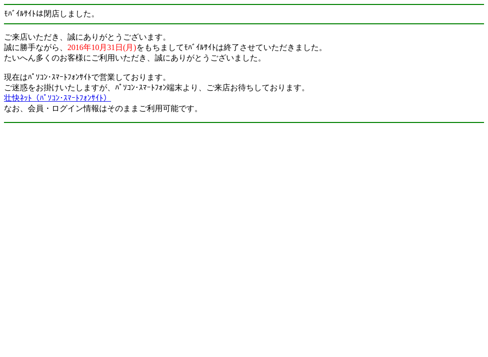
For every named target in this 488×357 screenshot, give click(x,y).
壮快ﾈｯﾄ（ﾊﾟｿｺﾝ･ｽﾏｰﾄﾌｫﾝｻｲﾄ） (57, 98)
